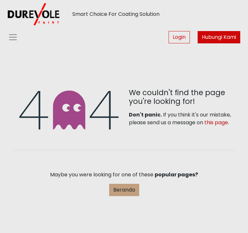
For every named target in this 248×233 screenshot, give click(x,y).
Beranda (124, 190)
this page (216, 122)
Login (179, 37)
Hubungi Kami (219, 37)
